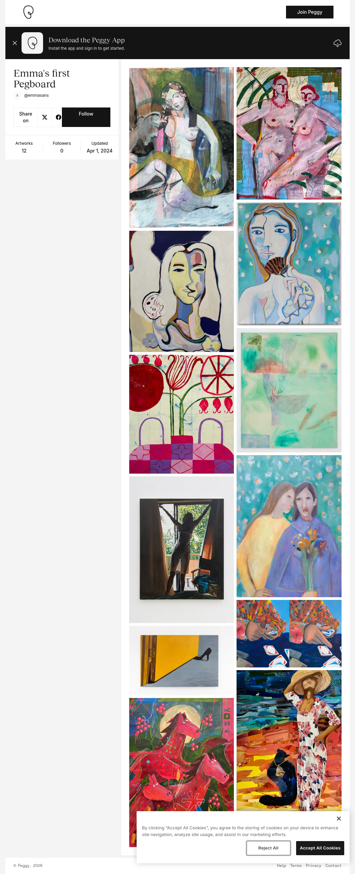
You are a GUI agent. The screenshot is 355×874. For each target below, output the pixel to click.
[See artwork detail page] (181, 147)
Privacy (313, 866)
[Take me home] (28, 12)
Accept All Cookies (320, 847)
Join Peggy (309, 12)
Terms (296, 866)
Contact (333, 866)
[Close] (338, 818)
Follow (86, 114)
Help (281, 866)
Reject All (268, 847)
